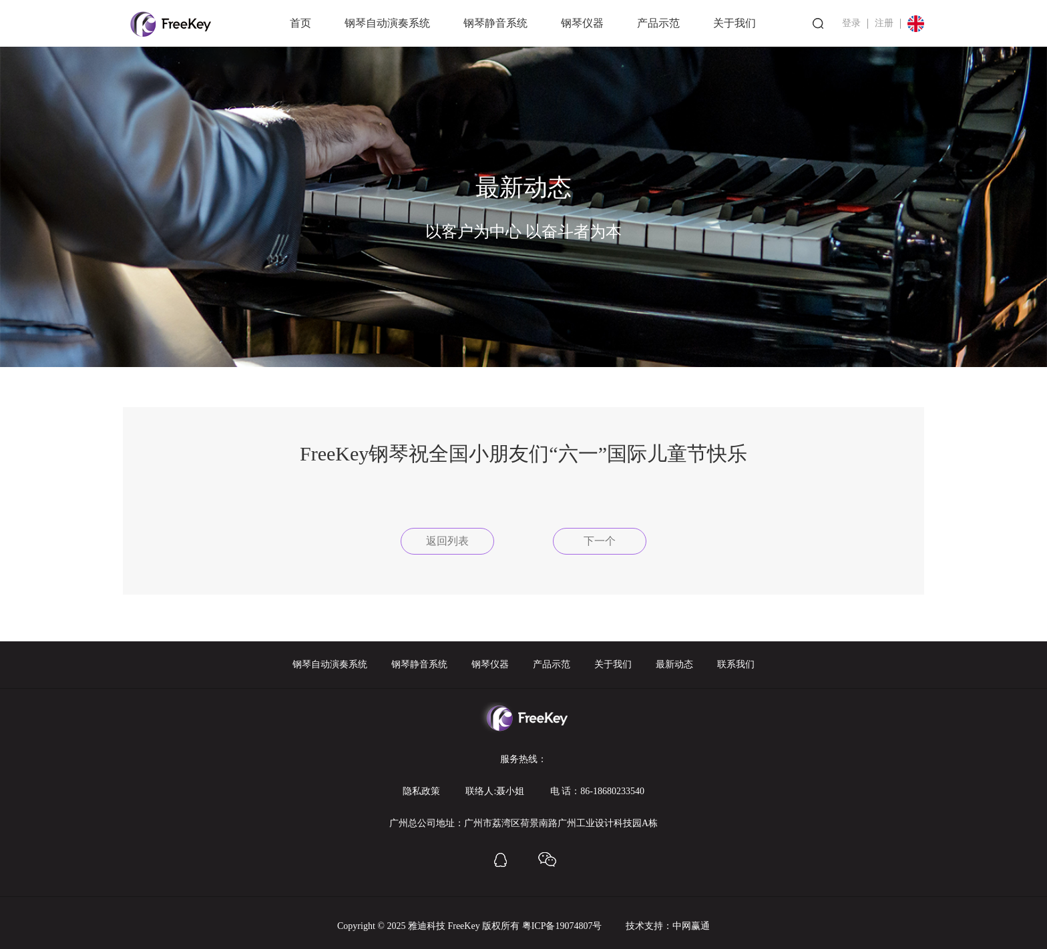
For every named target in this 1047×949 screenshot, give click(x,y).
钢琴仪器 (582, 23)
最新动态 (674, 664)
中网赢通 (691, 926)
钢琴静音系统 (495, 23)
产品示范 (658, 23)
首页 (300, 23)
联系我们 (736, 664)
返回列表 (447, 541)
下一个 (600, 541)
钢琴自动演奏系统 (387, 23)
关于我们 (734, 23)
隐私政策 (421, 791)
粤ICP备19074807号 (562, 926)
